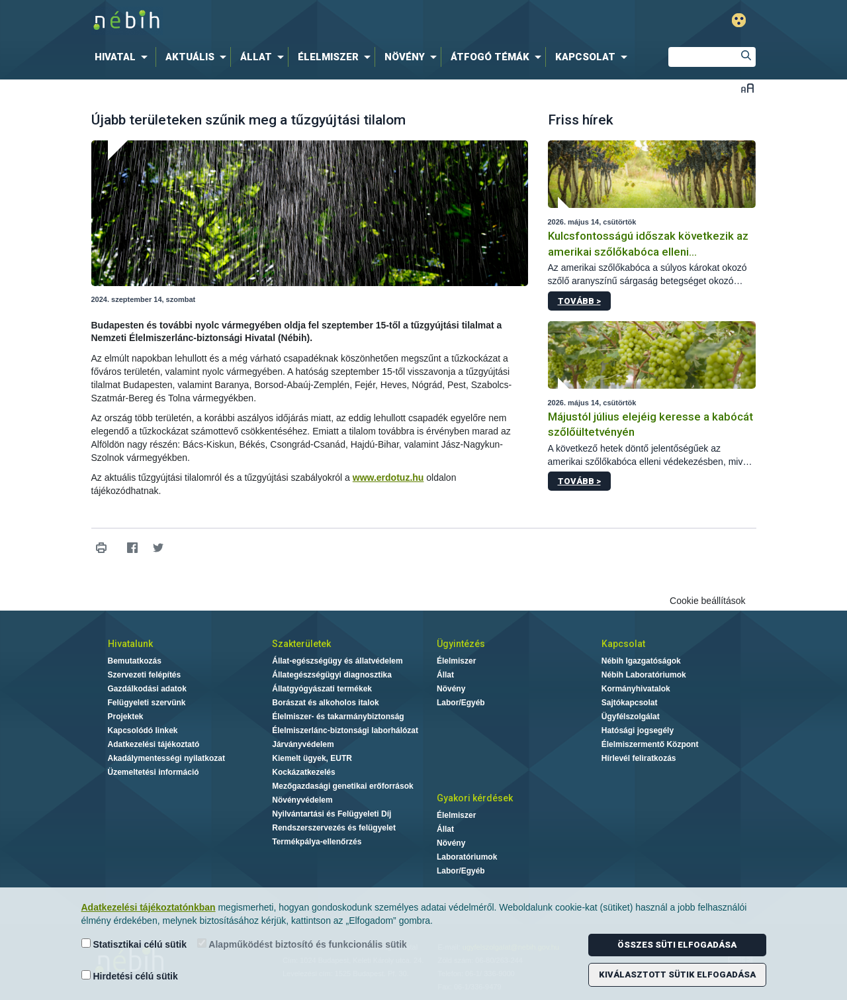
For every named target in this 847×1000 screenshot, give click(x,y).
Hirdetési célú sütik (129, 975)
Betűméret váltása (747, 87)
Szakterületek (301, 643)
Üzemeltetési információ (153, 772)
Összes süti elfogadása (676, 945)
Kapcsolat (623, 643)
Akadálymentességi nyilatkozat (166, 758)
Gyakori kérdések (475, 798)
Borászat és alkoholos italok (325, 702)
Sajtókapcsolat (630, 702)
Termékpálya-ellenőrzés (316, 841)
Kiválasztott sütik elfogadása (677, 974)
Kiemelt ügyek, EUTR (312, 758)
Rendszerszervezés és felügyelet (334, 827)
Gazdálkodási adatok (147, 688)
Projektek (126, 716)
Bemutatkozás (134, 661)
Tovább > (579, 301)
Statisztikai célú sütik (134, 944)
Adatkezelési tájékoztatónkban (148, 907)
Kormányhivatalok (636, 688)
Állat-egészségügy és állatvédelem (337, 661)
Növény (451, 688)
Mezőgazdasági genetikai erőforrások (342, 786)
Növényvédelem (302, 800)
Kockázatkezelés (303, 772)
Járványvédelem (303, 744)
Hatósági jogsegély (638, 730)
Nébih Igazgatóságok (641, 661)
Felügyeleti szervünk (147, 702)
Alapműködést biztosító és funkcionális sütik (302, 944)
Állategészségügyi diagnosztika (332, 674)
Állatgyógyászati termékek (322, 688)
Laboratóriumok (467, 857)
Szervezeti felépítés (144, 674)
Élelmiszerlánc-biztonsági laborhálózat (345, 730)
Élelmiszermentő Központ (650, 744)
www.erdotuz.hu (388, 477)
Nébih (282, 21)
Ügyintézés (461, 643)
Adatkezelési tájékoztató (154, 744)
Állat (445, 674)
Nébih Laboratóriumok (644, 674)
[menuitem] (123, 57)
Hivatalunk (130, 643)
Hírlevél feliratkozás (639, 758)
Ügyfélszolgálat (631, 716)
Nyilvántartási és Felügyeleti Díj (331, 814)
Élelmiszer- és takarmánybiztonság (338, 716)
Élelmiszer (456, 661)
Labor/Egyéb (461, 702)
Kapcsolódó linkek (143, 730)
